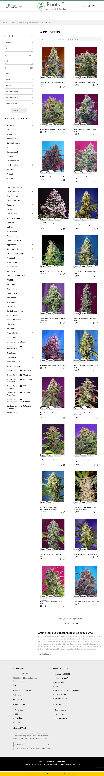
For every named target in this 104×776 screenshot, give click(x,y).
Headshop (18, 721)
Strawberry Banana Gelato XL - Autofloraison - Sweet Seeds (83, 225)
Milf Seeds (10, 223)
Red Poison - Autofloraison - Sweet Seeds (52, 366)
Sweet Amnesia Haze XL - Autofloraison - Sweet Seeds (52, 320)
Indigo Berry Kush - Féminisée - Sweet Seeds (85, 131)
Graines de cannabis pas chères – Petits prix (19, 394)
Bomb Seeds (11, 353)
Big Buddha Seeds (13, 143)
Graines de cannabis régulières (19, 375)
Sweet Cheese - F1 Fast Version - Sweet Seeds (85, 462)
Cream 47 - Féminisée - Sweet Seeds (85, 82)
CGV (56, 689)
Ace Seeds (10, 125)
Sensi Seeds (11, 258)
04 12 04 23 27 (16, 7)
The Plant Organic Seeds (16, 276)
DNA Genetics (12, 357)
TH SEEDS (10, 280)
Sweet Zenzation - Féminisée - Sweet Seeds (51, 83)
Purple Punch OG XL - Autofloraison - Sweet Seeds (85, 415)
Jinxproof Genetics (14, 320)
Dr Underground (13, 161)
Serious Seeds (12, 262)
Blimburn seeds (12, 139)
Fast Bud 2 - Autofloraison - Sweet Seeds (86, 556)
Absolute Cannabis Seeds (16, 342)
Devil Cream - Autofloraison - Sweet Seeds (84, 604)
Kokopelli (10, 209)
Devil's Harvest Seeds (15, 311)
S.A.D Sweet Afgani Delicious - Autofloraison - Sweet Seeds (49, 509)
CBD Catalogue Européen (16, 253)
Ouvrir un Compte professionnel (67, 693)
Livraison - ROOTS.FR (63, 676)
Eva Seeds (10, 170)
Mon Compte (59, 717)
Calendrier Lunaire (62, 697)
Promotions (19, 725)
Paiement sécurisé (61, 680)
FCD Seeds (11, 178)
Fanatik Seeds (12, 315)
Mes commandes (61, 721)
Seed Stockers (12, 302)
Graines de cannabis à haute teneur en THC (18, 387)
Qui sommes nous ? (62, 701)
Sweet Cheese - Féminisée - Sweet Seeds (53, 130)
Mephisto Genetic (13, 218)
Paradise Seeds (12, 236)
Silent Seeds (11, 337)
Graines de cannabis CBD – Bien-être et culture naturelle (18, 400)
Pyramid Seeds (12, 333)
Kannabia (10, 205)
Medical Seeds (12, 214)
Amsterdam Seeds (13, 362)
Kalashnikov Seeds (14, 200)
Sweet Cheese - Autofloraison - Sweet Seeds (85, 178)
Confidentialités (59, 767)
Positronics (11, 329)
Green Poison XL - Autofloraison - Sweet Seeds (86, 273)
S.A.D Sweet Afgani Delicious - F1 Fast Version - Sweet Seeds (85, 509)
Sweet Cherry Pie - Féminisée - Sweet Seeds (85, 320)
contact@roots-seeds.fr (22, 692)
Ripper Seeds (12, 245)
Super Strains (12, 267)
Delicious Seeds (13, 152)
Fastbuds (10, 174)
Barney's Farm (12, 134)
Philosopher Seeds (14, 240)
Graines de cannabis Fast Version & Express (19, 380)
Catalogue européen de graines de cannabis (19, 407)
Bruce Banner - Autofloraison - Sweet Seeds (51, 415)
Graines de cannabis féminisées (19, 371)
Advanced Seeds (13, 130)
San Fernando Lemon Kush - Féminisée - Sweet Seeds (52, 557)
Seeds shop (19, 712)
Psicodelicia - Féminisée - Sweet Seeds (52, 272)
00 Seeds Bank (12, 413)
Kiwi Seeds (11, 306)
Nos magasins (60, 684)
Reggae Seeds (12, 289)
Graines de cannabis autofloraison (14, 347)
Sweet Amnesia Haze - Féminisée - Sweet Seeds (86, 367)
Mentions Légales (45, 767)
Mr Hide (10, 227)
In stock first (85, 39)
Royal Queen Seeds (14, 249)
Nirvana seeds (12, 231)
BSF (8, 147)
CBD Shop (18, 717)
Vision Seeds (11, 284)
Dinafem (10, 156)
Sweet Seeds (11, 271)
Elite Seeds (11, 324)
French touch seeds (14, 187)
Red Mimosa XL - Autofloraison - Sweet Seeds (52, 462)
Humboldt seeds (13, 196)
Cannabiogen (12, 293)
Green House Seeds (14, 192)
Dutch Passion (12, 165)
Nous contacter (60, 712)
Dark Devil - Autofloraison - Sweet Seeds (52, 177)
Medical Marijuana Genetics (17, 366)
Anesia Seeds (12, 298)
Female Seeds (12, 183)
